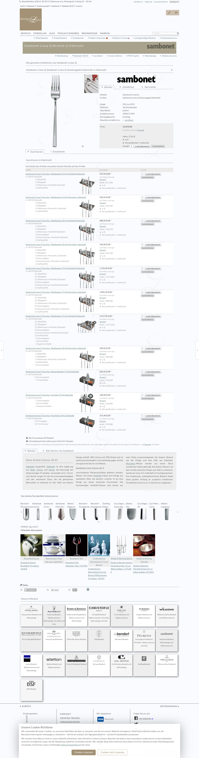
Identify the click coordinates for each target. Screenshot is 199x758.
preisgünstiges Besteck (145, 38)
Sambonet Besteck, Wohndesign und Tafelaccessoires (167, 638)
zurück (26, 706)
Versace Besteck (99, 660)
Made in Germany (98, 38)
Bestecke (30, 6)
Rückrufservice (161, 2)
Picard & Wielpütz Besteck (77, 660)
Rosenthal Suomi (31, 547)
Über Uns (148, 2)
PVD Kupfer (133, 56)
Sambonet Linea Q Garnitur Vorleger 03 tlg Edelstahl (61, 395)
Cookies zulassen (83, 752)
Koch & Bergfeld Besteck (31, 635)
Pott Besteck (99, 635)
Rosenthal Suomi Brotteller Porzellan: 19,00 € (29, 565)
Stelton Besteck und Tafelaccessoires (54, 661)
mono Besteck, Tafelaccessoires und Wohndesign (31, 663)
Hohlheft (98, 475)
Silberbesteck (42, 38)
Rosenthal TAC (77, 547)
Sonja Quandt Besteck (54, 635)
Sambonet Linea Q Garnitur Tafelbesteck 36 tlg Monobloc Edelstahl (61, 244)
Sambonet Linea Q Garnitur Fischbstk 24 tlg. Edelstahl (61, 415)
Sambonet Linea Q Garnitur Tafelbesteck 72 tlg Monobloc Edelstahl (61, 292)
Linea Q (79, 6)
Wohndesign (150, 56)
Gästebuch (138, 2)
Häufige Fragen (70, 718)
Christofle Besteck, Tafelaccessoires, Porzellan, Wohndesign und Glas (99, 614)
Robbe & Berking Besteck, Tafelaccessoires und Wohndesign (76, 614)
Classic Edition (115, 56)
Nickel (52, 470)
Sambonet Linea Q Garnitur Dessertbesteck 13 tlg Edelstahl (61, 371)
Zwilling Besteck (144, 660)
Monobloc (130, 463)
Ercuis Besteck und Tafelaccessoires (122, 612)
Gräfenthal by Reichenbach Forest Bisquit (99, 550)
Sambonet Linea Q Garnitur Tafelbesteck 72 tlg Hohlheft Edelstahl (61, 268)
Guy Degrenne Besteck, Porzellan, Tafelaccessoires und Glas (144, 638)
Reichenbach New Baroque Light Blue (54, 548)
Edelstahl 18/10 (68, 6)
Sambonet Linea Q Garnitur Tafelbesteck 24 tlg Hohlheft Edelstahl (61, 174)
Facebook (144, 719)
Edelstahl (30, 466)
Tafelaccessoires (169, 56)
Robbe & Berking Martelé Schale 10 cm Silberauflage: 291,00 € (143, 569)
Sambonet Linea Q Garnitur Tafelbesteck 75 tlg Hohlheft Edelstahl (61, 316)
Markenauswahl (43, 6)
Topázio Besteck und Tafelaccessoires (144, 612)
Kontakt (65, 714)
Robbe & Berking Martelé (144, 548)
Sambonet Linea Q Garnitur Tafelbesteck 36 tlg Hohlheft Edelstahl (61, 220)
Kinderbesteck (60, 38)
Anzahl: (126, 146)
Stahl (32, 470)
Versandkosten (70, 722)
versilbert (98, 56)
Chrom (39, 470)
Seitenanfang (168, 706)
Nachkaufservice (169, 38)
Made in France (120, 38)
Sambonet (55, 6)
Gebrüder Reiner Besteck (76, 635)
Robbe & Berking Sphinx (122, 547)
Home (22, 6)
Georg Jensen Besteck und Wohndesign (32, 612)
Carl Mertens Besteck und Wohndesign (122, 661)
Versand (141, 130)
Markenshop (62, 56)
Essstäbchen (78, 38)
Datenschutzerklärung (71, 745)
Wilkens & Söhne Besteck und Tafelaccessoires (167, 612)
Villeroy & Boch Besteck (167, 660)
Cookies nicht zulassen (113, 752)
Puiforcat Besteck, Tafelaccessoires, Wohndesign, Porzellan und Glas (54, 615)
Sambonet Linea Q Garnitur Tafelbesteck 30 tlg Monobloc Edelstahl (61, 348)
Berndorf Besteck (122, 635)
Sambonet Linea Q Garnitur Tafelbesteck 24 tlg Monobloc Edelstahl (61, 197)
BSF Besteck (31, 685)
